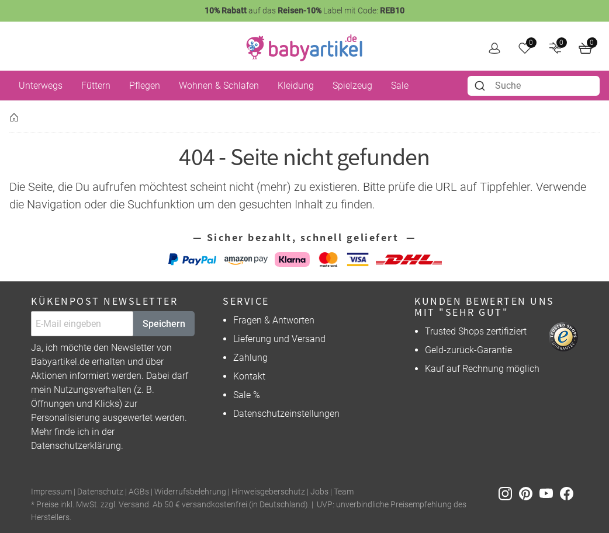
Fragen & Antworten (273, 320)
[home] (304, 47)
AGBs (139, 492)
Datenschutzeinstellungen (286, 413)
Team (344, 492)
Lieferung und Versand (279, 338)
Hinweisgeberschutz (268, 492)
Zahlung (250, 357)
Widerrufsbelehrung (190, 492)
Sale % (246, 394)
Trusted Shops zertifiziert (476, 331)
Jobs (319, 492)
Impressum (51, 492)
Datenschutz (100, 492)
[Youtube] (549, 492)
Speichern (164, 323)
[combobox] (534, 86)
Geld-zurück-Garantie (468, 350)
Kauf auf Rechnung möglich (482, 368)
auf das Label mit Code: (304, 10)
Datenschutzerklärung (76, 445)
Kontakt (249, 376)
